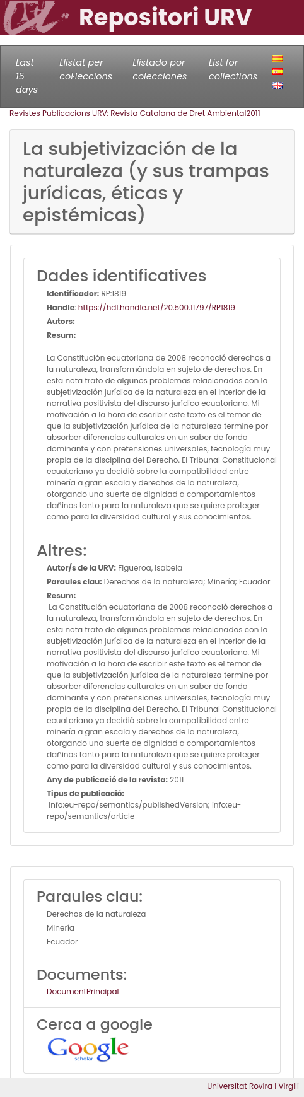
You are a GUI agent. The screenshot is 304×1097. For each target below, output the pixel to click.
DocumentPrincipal (83, 991)
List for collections (233, 69)
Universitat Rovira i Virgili (253, 1086)
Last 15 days (27, 76)
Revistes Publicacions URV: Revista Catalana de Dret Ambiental (127, 113)
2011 (253, 113)
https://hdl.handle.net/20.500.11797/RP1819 (156, 307)
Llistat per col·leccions (85, 69)
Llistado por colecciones (159, 69)
